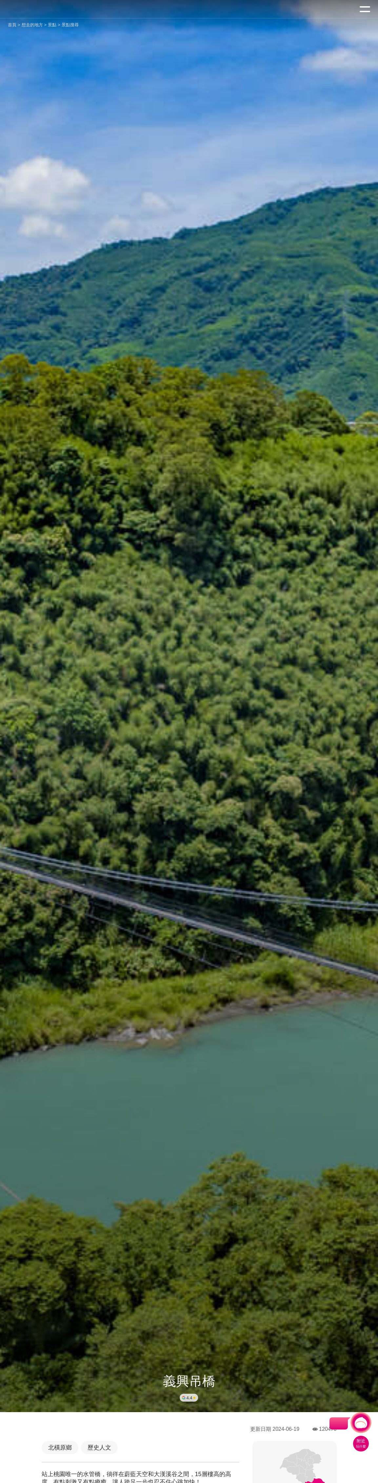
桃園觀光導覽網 (32, 9)
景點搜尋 (70, 24)
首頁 (12, 24)
